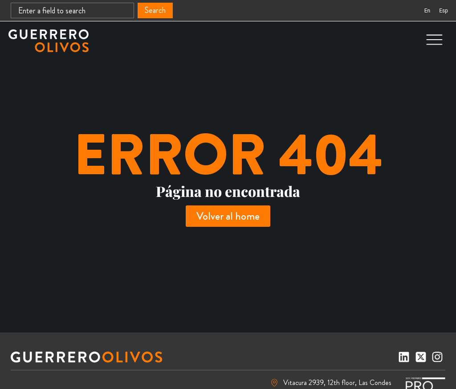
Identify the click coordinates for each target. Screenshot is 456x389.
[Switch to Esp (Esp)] (443, 10)
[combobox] (72, 10)
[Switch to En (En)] (427, 10)
